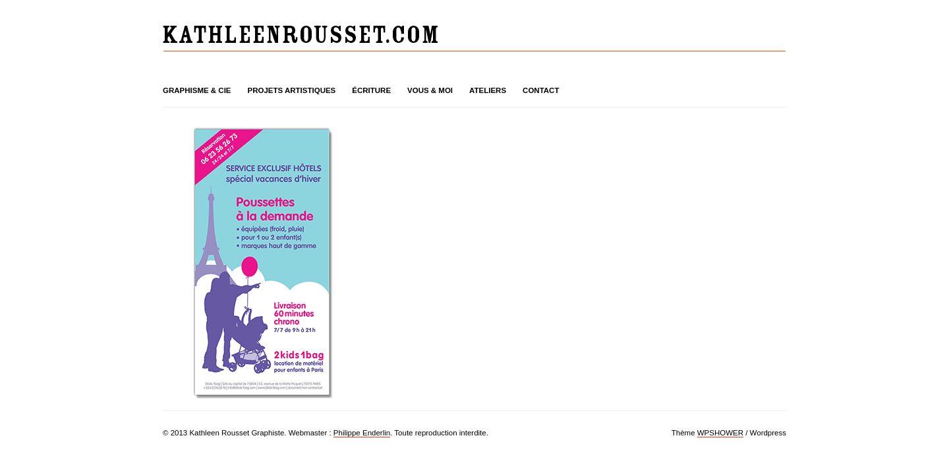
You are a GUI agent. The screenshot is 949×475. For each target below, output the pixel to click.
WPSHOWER (720, 433)
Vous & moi (430, 90)
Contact (541, 90)
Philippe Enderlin (361, 433)
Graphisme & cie (197, 90)
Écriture (371, 90)
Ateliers (487, 90)
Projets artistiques (292, 90)
